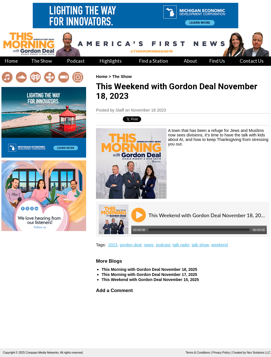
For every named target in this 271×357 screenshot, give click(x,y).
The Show (122, 76)
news (149, 245)
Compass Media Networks (42, 352)
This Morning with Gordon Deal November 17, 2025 (149, 274)
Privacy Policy (221, 352)
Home (102, 76)
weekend (219, 245)
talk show (200, 245)
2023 (112, 245)
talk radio (180, 245)
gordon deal (130, 245)
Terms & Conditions (197, 352)
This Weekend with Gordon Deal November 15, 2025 (150, 279)
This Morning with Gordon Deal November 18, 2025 (149, 269)
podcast (163, 245)
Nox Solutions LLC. (259, 352)
